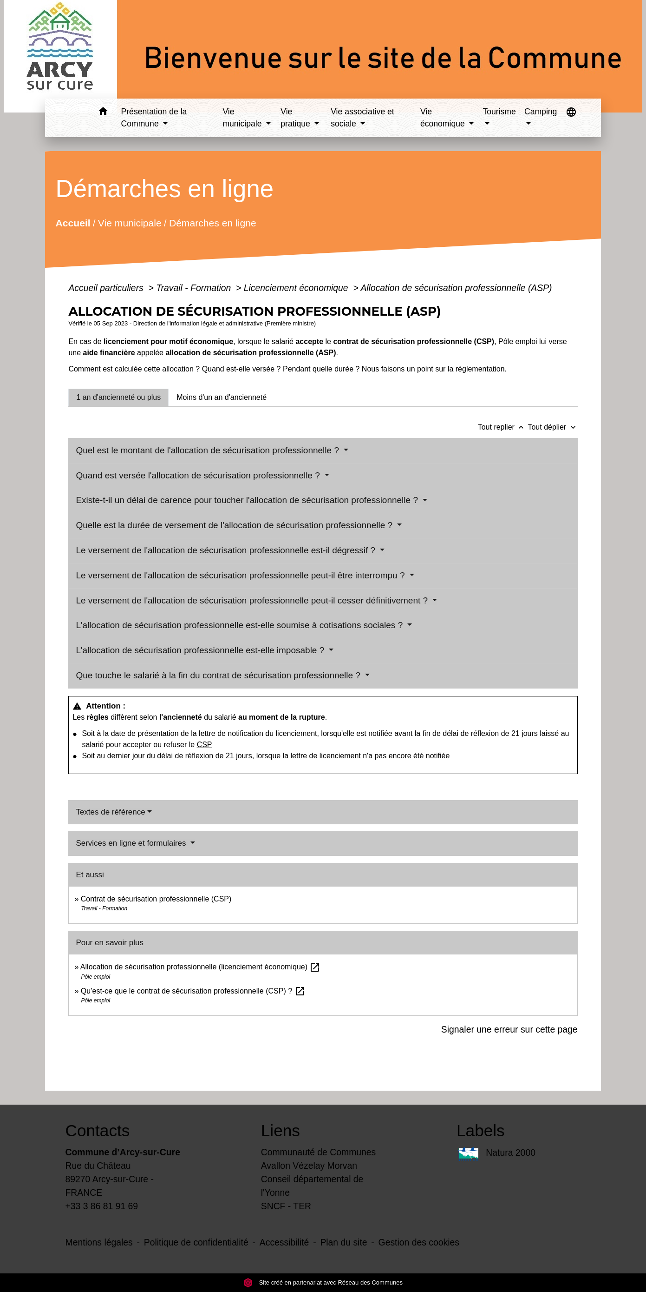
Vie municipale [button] (243, 117)
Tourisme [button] (499, 111)
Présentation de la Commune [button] (154, 117)
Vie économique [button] (443, 117)
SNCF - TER (286, 1206)
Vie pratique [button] (296, 117)
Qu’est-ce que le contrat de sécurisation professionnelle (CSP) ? (193, 991)
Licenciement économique (297, 288)
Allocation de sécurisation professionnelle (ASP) (456, 288)
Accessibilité (284, 1242)
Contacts (97, 1130)
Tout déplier (552, 427)
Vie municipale (130, 223)
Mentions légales (99, 1242)
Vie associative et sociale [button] (362, 117)
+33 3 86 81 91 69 (101, 1206)
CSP (204, 745)
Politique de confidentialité (196, 1242)
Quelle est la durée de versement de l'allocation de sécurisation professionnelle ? (235, 525)
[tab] (118, 397)
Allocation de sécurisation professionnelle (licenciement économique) (200, 967)
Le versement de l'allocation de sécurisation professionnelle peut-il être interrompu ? (241, 575)
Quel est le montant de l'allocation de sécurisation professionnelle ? (208, 450)
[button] (103, 113)
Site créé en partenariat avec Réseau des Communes (323, 1282)
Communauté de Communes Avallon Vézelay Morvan (318, 1159)
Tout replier (503, 427)
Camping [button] (540, 111)
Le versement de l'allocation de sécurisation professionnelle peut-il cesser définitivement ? (253, 600)
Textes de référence (110, 812)
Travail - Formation (194, 288)
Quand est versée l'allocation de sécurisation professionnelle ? (199, 475)
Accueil (73, 223)
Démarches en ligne (212, 223)
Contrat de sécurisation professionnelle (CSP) (156, 899)
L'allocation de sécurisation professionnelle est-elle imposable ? (201, 650)
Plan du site (343, 1242)
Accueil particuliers (107, 288)
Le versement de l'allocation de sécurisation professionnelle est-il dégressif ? (227, 550)
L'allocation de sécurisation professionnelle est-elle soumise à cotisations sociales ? (240, 625)
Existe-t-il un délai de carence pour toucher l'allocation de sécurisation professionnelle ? (248, 500)
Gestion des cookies (418, 1242)
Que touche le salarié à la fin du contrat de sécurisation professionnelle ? (219, 675)
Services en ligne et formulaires (132, 843)
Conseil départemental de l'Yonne (312, 1186)
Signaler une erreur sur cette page (509, 1029)
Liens (280, 1130)
